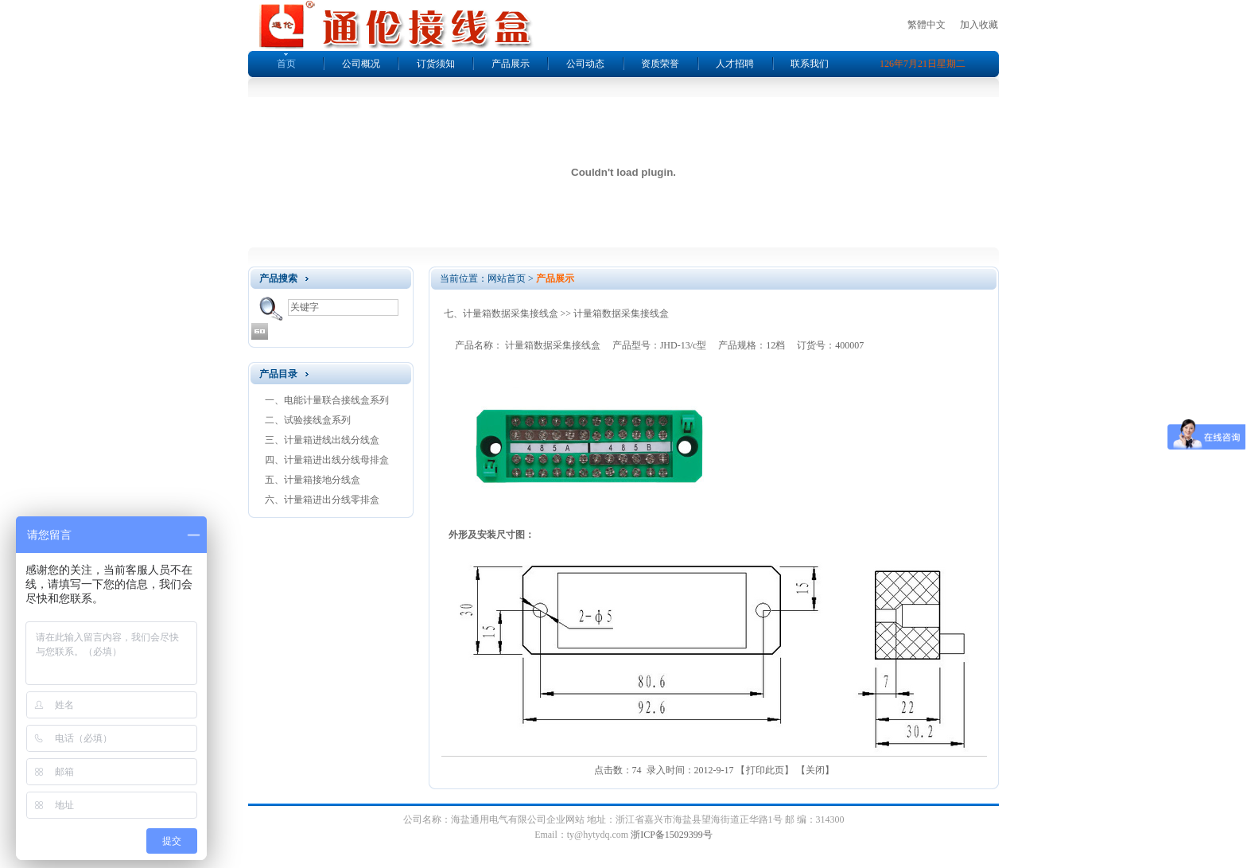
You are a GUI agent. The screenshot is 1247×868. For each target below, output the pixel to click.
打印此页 (765, 770)
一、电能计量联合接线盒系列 (327, 400)
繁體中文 (926, 24)
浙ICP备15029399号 (672, 834)
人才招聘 (735, 63)
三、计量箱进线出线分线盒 (322, 440)
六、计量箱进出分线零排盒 (322, 499)
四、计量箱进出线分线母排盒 (327, 459)
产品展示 (510, 63)
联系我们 (810, 63)
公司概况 (361, 63)
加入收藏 (979, 24)
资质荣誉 (660, 63)
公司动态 (585, 63)
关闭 (815, 770)
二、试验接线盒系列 (308, 420)
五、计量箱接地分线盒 (312, 479)
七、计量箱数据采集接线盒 (501, 313)
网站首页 (507, 278)
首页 (286, 63)
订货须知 (436, 63)
